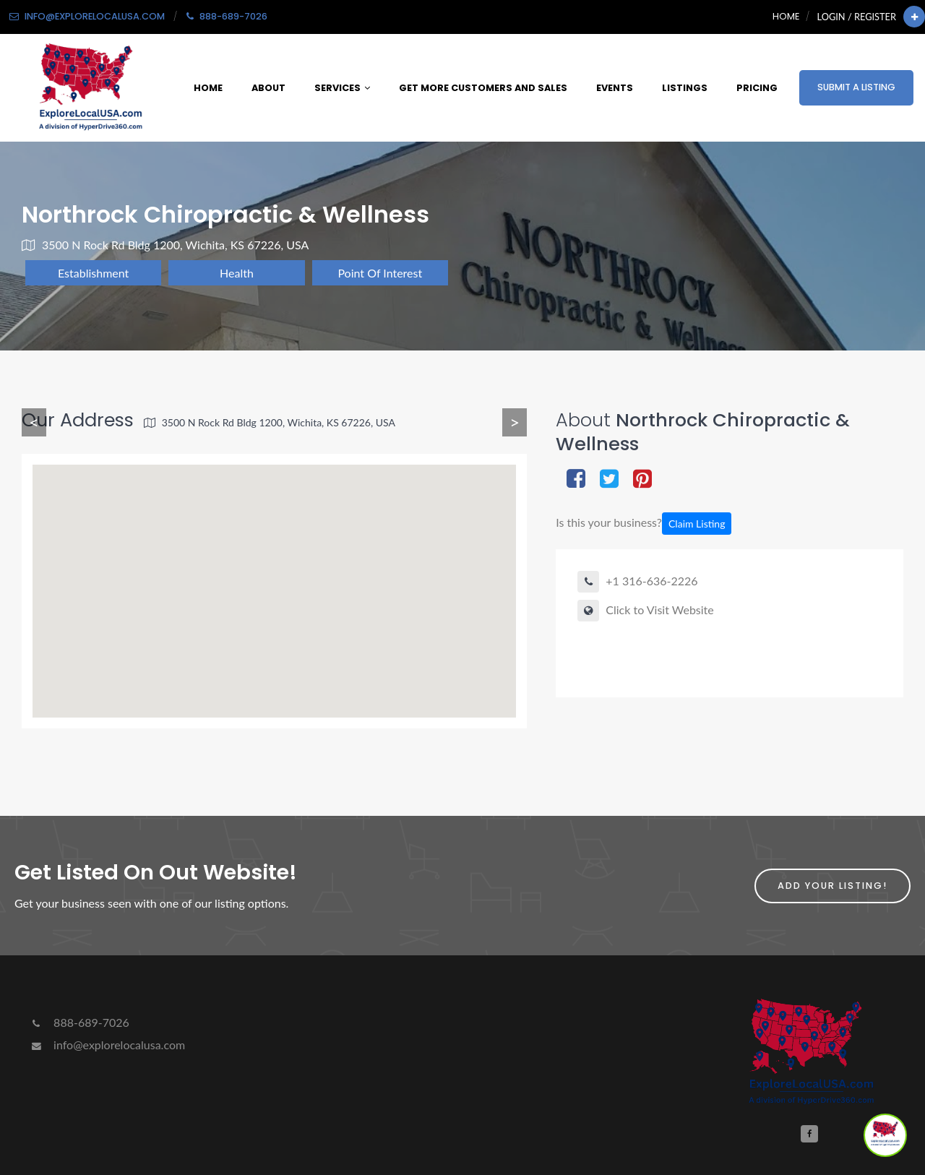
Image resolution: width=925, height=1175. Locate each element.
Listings (684, 88)
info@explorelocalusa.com (107, 1044)
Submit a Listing (856, 87)
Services (342, 88)
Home (786, 16)
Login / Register (856, 16)
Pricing (757, 88)
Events (614, 88)
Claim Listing (696, 523)
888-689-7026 (79, 1022)
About (268, 88)
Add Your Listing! (832, 885)
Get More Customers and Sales (483, 88)
